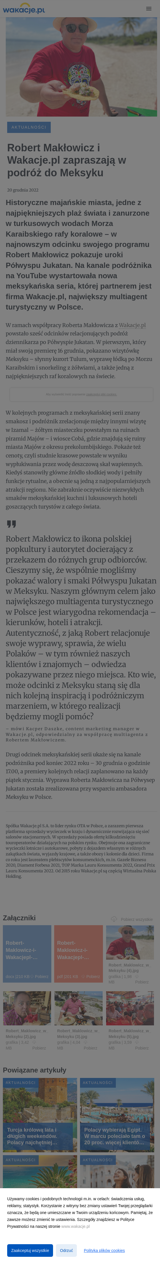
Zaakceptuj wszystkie (30, 1250)
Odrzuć (66, 1250)
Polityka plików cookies (104, 1250)
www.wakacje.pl (75, 1226)
